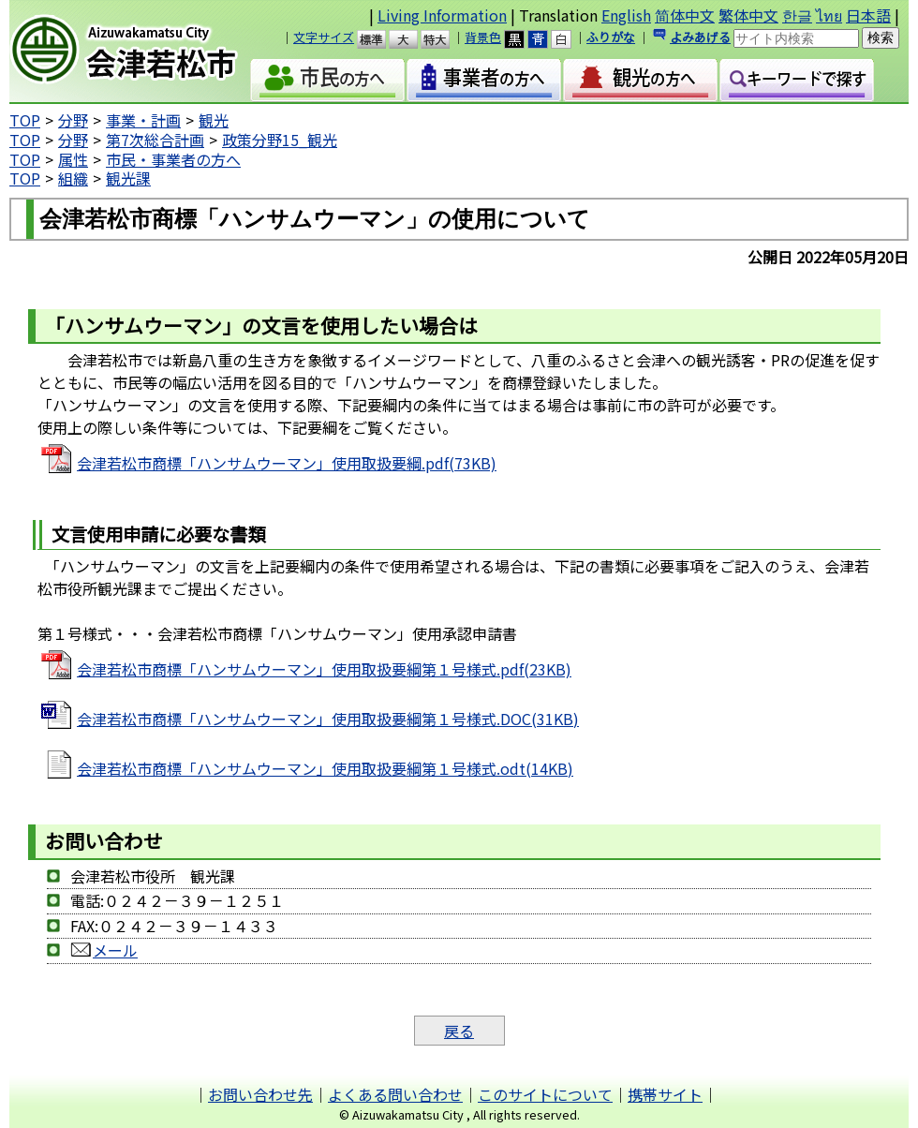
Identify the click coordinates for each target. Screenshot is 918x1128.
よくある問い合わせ (395, 1094)
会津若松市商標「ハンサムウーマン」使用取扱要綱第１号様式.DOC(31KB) (328, 718)
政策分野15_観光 (279, 139)
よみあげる (700, 37)
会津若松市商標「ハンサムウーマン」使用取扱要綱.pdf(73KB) (286, 463)
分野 (73, 120)
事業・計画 (143, 120)
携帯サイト (665, 1094)
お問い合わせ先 (260, 1094)
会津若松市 (139, 51)
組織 (73, 178)
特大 (443, 39)
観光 (214, 120)
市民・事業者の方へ (173, 159)
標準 (380, 39)
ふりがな (610, 37)
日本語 (868, 15)
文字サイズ (323, 37)
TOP (24, 120)
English (626, 15)
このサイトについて (545, 1094)
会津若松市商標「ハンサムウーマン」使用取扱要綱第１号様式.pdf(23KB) (324, 669)
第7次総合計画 (155, 139)
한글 (797, 15)
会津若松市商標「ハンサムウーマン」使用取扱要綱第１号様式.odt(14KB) (325, 768)
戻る (459, 1030)
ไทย (829, 15)
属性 (73, 159)
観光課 (128, 178)
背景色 (483, 37)
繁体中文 (748, 15)
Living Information (442, 15)
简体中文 (685, 15)
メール (104, 950)
